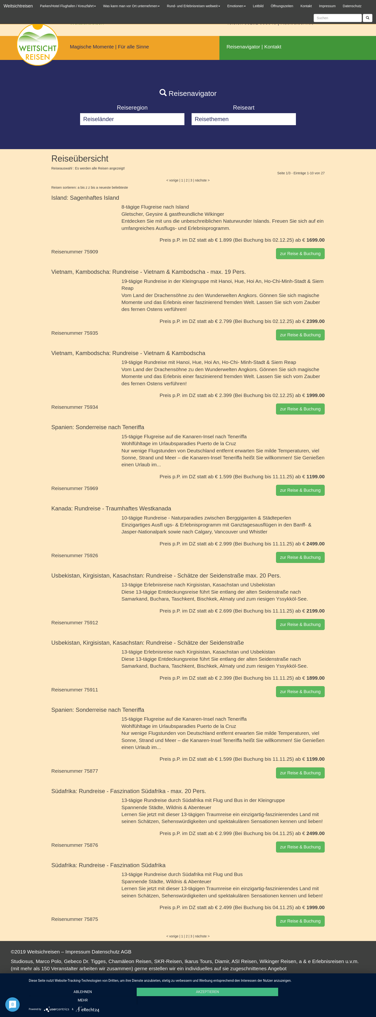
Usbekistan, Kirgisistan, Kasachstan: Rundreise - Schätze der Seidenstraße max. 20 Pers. (166, 575)
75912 (91, 622)
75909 (91, 251)
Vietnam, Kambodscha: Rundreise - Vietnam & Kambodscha (128, 353)
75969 (91, 488)
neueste (105, 187)
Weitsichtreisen (18, 6)
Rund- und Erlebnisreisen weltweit (193, 6)
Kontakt (272, 46)
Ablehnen (80, 1000)
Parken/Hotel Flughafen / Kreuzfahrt (68, 6)
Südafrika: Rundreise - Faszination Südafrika (108, 865)
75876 (91, 845)
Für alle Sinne (133, 46)
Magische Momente (92, 46)
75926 (91, 555)
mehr (320, 1000)
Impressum (77, 951)
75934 (91, 407)
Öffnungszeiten (282, 6)
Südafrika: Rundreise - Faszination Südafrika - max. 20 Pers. (128, 791)
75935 (91, 333)
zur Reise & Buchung (300, 253)
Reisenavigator (243, 46)
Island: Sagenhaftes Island (85, 197)
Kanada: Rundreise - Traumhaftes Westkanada (111, 508)
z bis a (93, 187)
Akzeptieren (200, 1000)
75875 (91, 919)
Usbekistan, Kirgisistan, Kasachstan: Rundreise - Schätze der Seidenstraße (147, 642)
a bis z (82, 187)
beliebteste (120, 187)
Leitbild (258, 6)
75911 (91, 689)
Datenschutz (106, 951)
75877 (91, 771)
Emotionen (236, 6)
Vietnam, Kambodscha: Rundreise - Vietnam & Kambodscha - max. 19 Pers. (148, 272)
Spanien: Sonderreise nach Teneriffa (97, 427)
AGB (126, 951)
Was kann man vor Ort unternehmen (131, 6)
